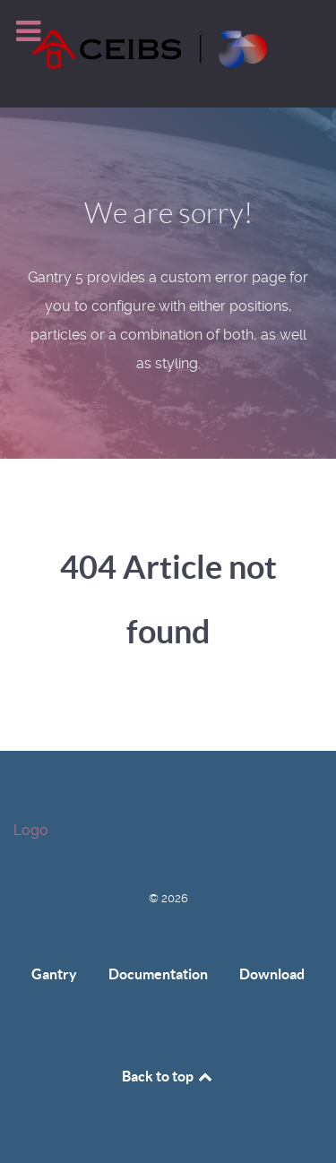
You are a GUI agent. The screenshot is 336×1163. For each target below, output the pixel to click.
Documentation (158, 974)
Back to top (168, 1076)
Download (272, 974)
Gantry (54, 974)
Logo (30, 830)
